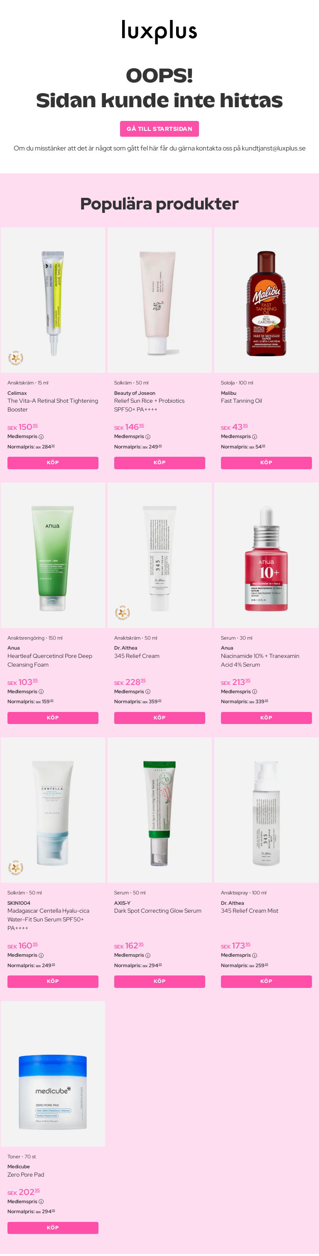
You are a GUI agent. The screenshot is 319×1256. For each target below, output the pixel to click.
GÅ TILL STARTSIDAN (159, 129)
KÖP (53, 463)
